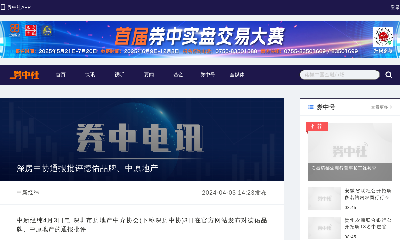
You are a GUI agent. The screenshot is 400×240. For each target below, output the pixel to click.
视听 (119, 74)
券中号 (207, 74)
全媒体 (237, 74)
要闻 (149, 74)
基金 (178, 74)
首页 (61, 74)
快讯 (90, 74)
